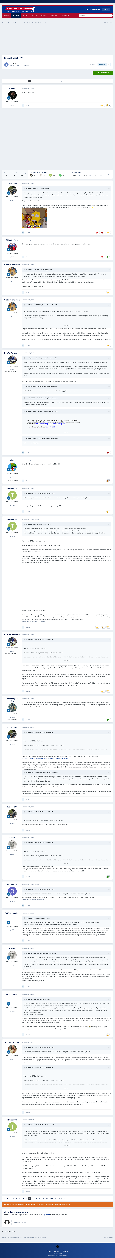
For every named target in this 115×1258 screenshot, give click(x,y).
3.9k (12, 477)
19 (39, 81)
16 (29, 81)
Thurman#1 (12, 488)
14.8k (12, 901)
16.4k (12, 505)
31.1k (12, 200)
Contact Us (57, 1251)
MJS (44, 188)
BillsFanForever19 (48, 305)
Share (92, 64)
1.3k (12, 257)
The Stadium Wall (25, 65)
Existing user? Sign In (92, 9)
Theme (49, 1251)
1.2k (12, 105)
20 (43, 81)
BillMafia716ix (12, 240)
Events (45, 15)
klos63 (45, 524)
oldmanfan (12, 884)
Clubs (26, 15)
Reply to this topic (103, 72)
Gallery (35, 15)
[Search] (89, 15)
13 (19, 81)
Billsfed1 (14, 63)
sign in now (46, 1215)
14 (23, 81)
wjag (12, 460)
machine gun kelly (12, 700)
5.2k (12, 1059)
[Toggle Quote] (24, 188)
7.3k (12, 854)
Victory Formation (12, 265)
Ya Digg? (46, 269)
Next (51, 81)
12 (16, 81)
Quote (28, 105)
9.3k (12, 370)
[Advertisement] (57, 40)
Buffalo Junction (12, 913)
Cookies (65, 1251)
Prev (8, 81)
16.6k (12, 717)
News (8, 15)
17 (33, 81)
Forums (16, 16)
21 (47, 81)
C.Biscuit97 (12, 183)
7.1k (12, 281)
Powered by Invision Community (57, 1255)
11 (13, 81)
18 (36, 81)
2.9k (12, 930)
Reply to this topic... (20, 1222)
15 (26, 81)
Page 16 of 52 (63, 81)
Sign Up (106, 9)
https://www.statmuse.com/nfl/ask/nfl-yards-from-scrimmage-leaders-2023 (45, 758)
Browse (55, 15)
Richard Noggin (12, 1042)
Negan (12, 88)
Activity (66, 15)
